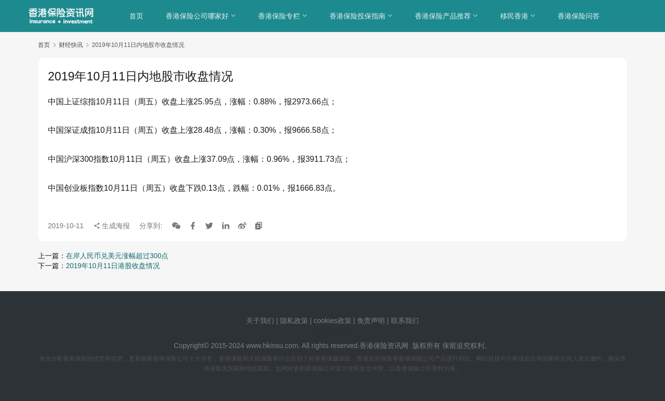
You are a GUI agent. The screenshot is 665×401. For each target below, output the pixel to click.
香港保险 (373, 346)
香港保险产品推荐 (443, 16)
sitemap (340, 333)
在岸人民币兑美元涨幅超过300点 (117, 256)
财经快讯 (71, 44)
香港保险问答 (579, 16)
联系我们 (405, 321)
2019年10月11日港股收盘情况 (113, 266)
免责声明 (372, 321)
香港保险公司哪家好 (197, 16)
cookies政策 (332, 321)
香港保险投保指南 (358, 16)
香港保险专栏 (280, 16)
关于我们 (260, 321)
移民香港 (515, 16)
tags (319, 333)
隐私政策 (294, 321)
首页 (137, 16)
